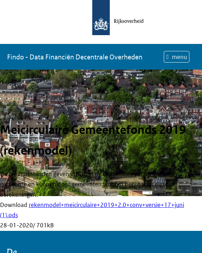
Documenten (41, 103)
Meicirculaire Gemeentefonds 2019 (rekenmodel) (112, 103)
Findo (74, 57)
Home (12, 103)
